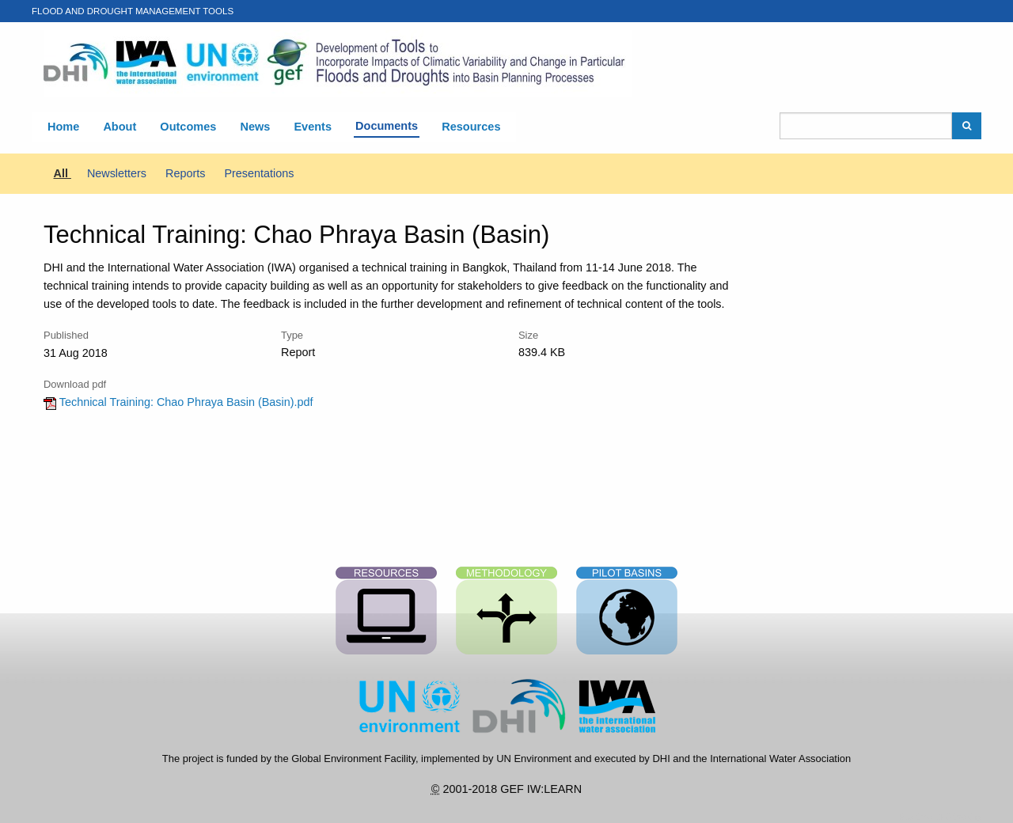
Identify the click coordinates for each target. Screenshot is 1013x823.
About (119, 126)
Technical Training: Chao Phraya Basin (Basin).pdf (178, 402)
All (62, 173)
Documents (386, 125)
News (255, 126)
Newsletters (118, 173)
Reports (186, 173)
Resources (471, 126)
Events (313, 126)
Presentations (259, 173)
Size (528, 335)
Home (63, 126)
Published (66, 335)
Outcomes (188, 126)
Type (292, 335)
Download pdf (75, 384)
